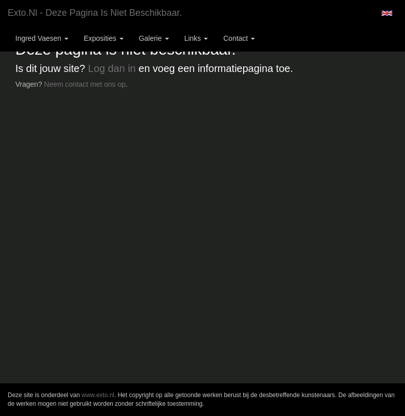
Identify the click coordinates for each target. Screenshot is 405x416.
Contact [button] (239, 38)
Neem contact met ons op (85, 84)
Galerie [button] (154, 38)
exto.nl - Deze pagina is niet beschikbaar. (95, 13)
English (387, 13)
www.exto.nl (98, 395)
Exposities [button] (104, 38)
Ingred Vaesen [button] (41, 38)
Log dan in (111, 68)
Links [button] (196, 38)
